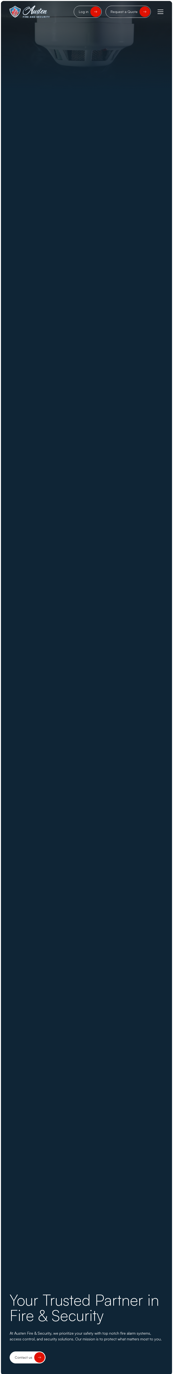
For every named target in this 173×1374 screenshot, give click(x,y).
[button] (159, 12)
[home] (30, 12)
